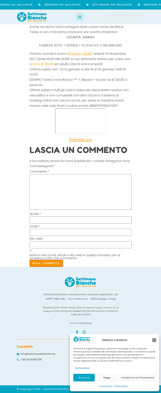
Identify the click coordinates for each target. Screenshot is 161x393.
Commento (39, 171)
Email (35, 226)
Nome (35, 214)
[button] (154, 340)
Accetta (84, 377)
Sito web (36, 238)
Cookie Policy (106, 386)
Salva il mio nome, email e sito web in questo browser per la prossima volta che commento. (75, 257)
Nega (107, 377)
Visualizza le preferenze (137, 377)
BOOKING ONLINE (79, 54)
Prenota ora (80, 139)
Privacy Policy (121, 386)
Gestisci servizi (82, 367)
